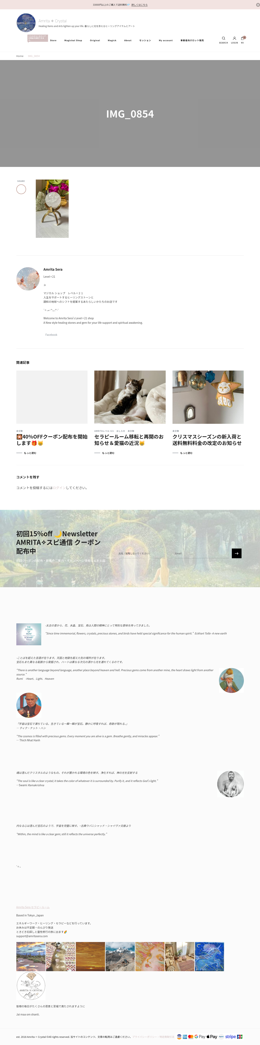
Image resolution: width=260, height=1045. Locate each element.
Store (53, 40)
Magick (112, 40)
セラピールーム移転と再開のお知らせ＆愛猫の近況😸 (129, 439)
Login (234, 40)
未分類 (19, 431)
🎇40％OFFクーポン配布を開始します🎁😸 (52, 439)
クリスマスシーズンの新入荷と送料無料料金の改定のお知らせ (207, 439)
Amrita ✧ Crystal (53, 21)
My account (166, 40)
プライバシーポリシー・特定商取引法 (153, 1037)
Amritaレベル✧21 (104, 431)
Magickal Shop (73, 40)
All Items (36, 38)
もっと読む (30, 453)
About (128, 40)
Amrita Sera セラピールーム (33, 907)
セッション (145, 40)
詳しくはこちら (139, 4)
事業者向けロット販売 (192, 40)
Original (95, 40)
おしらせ (120, 431)
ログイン (59, 487)
